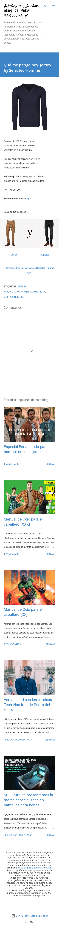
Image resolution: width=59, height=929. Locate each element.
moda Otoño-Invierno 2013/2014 (24, 291)
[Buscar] (46, 6)
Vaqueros (44, 254)
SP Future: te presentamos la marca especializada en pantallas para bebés (28, 800)
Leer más (50, 464)
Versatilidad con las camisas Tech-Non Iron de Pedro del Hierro (28, 705)
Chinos (14, 254)
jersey (21, 286)
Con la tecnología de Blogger (29, 915)
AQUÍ (28, 272)
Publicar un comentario (18, 739)
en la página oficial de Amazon (35, 867)
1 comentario (11, 464)
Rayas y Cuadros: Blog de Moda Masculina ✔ (22, 11)
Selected (18, 296)
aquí (28, 198)
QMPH (7, 296)
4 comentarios (12, 644)
